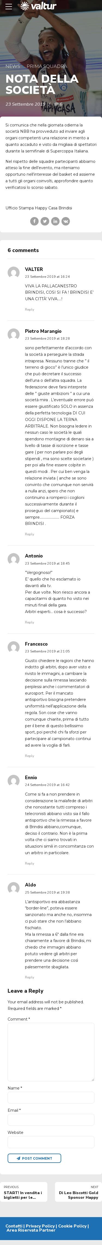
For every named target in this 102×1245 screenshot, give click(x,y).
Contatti (13, 1231)
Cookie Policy (72, 1231)
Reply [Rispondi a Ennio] (29, 863)
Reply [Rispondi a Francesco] (29, 755)
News (12, 66)
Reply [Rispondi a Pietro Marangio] (29, 534)
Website (15, 1136)
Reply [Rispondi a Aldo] (29, 977)
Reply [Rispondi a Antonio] (29, 622)
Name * (15, 1091)
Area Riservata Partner (31, 1235)
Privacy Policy (40, 1231)
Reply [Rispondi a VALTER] (29, 309)
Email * (14, 1114)
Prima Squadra (47, 66)
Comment (19, 1019)
